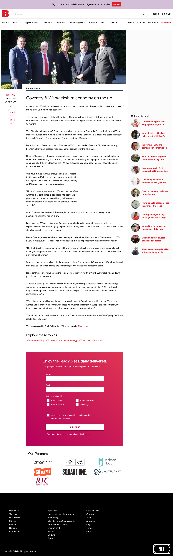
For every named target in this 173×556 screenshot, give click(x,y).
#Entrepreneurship (35, 340)
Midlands (13, 521)
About (130, 22)
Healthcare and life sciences (61, 514)
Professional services (57, 524)
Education (52, 510)
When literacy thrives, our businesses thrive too (149, 227)
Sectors (16, 22)
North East (14, 510)
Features (61, 22)
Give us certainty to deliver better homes (149, 192)
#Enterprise (84, 340)
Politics (51, 531)
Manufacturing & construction (62, 521)
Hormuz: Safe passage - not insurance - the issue (150, 204)
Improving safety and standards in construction (149, 146)
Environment (54, 527)
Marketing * (84, 404)
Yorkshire (13, 514)
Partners (152, 22)
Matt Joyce (11, 98)
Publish (155, 13)
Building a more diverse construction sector (148, 239)
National (13, 527)
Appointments (31, 22)
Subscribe (75, 427)
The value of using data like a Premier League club (150, 250)
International (15, 531)
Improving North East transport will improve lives (149, 169)
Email (48, 385)
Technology (53, 517)
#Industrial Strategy (67, 340)
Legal (89, 524)
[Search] (144, 14)
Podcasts (93, 22)
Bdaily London (56, 400)
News (5, 22)
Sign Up (116, 4)
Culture (51, 534)
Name (48, 374)
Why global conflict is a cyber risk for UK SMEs (148, 134)
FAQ (88, 531)
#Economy (51, 340)
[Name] (75, 378)
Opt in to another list (54, 396)
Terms (89, 527)
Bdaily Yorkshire (57, 404)
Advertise (166, 22)
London (12, 524)
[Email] (75, 389)
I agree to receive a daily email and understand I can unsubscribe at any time (71, 417)
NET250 (114, 22)
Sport (50, 538)
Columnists (48, 22)
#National (97, 340)
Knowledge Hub (77, 22)
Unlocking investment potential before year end (148, 181)
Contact (141, 22)
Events (103, 22)
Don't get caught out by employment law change (148, 216)
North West (14, 517)
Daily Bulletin (92, 510)
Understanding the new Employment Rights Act (148, 123)
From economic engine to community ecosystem (149, 158)
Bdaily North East (87, 400)
